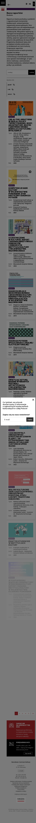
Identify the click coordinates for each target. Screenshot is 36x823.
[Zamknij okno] (33, 400)
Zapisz (30, 419)
